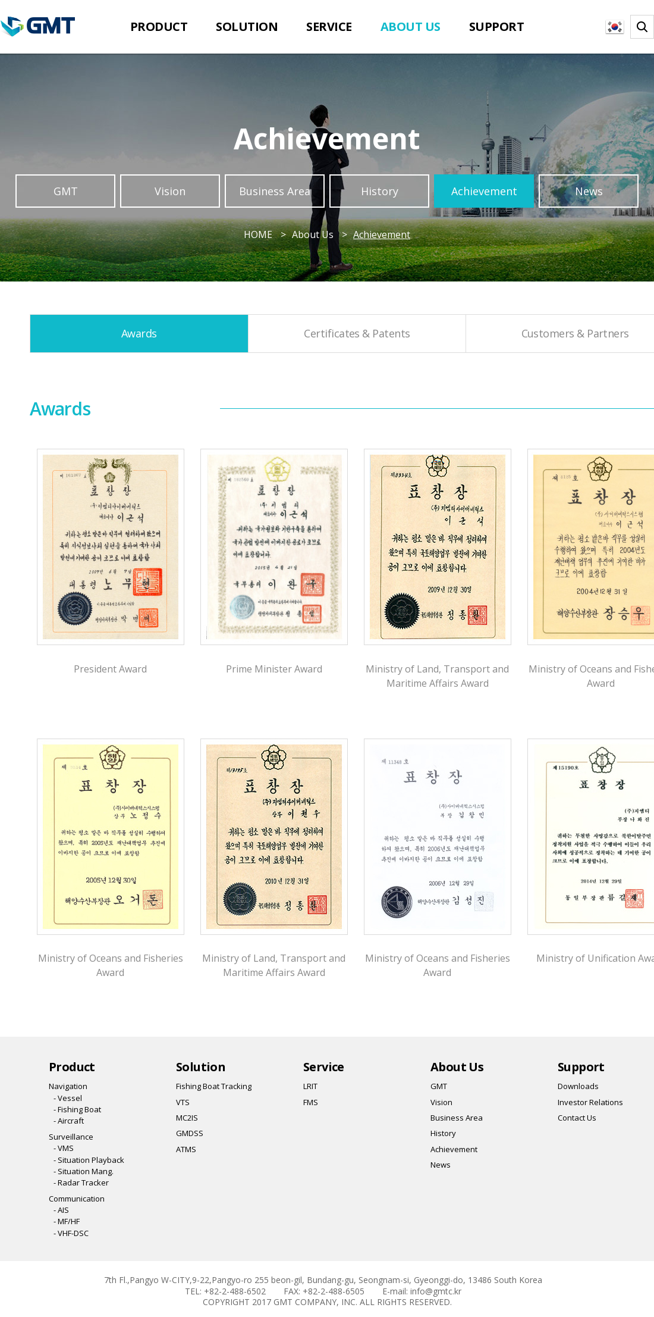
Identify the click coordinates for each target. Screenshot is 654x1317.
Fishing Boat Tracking (213, 1086)
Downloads (578, 1086)
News (589, 191)
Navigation (68, 1086)
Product (159, 26)
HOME (258, 234)
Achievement (484, 191)
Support (496, 26)
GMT (66, 191)
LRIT (310, 1086)
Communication (77, 1198)
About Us (411, 26)
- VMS (64, 1148)
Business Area (274, 191)
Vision (170, 191)
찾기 (642, 27)
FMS (310, 1102)
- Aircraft (69, 1120)
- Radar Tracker (81, 1182)
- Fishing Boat (77, 1109)
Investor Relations (590, 1102)
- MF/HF (67, 1221)
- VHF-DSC (71, 1233)
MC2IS (187, 1117)
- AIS (61, 1210)
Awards (139, 333)
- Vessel (68, 1098)
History (379, 191)
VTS (183, 1102)
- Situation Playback (89, 1160)
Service (329, 26)
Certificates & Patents (357, 333)
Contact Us (577, 1117)
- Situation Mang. (84, 1171)
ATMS (186, 1149)
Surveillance (71, 1136)
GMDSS (189, 1133)
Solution (247, 26)
